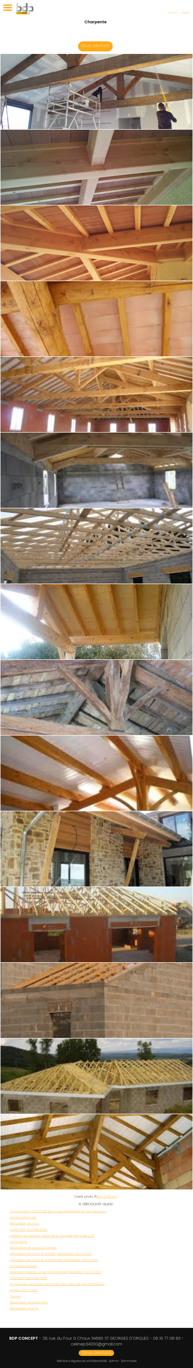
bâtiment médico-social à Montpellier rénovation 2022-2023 (55, 1272)
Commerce (18, 1242)
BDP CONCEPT (106, 1196)
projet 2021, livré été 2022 (28, 1230)
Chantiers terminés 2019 (28, 1278)
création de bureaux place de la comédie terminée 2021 (52, 1236)
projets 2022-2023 (23, 1290)
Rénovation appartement (28, 1302)
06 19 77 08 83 (166, 1338)
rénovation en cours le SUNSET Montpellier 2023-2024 (50, 1254)
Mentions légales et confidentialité (82, 1361)
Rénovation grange (24, 1308)
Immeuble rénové (23, 1266)
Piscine (15, 1296)
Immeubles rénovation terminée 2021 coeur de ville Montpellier (57, 1284)
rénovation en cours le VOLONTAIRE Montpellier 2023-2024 (54, 1260)
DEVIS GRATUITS (98, 46)
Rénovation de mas (24, 1223)
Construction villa (23, 1217)
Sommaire (128, 1361)
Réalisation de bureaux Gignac (33, 1248)
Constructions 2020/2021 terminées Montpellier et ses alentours (58, 1211)
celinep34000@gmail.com (96, 1344)
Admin (114, 1361)
